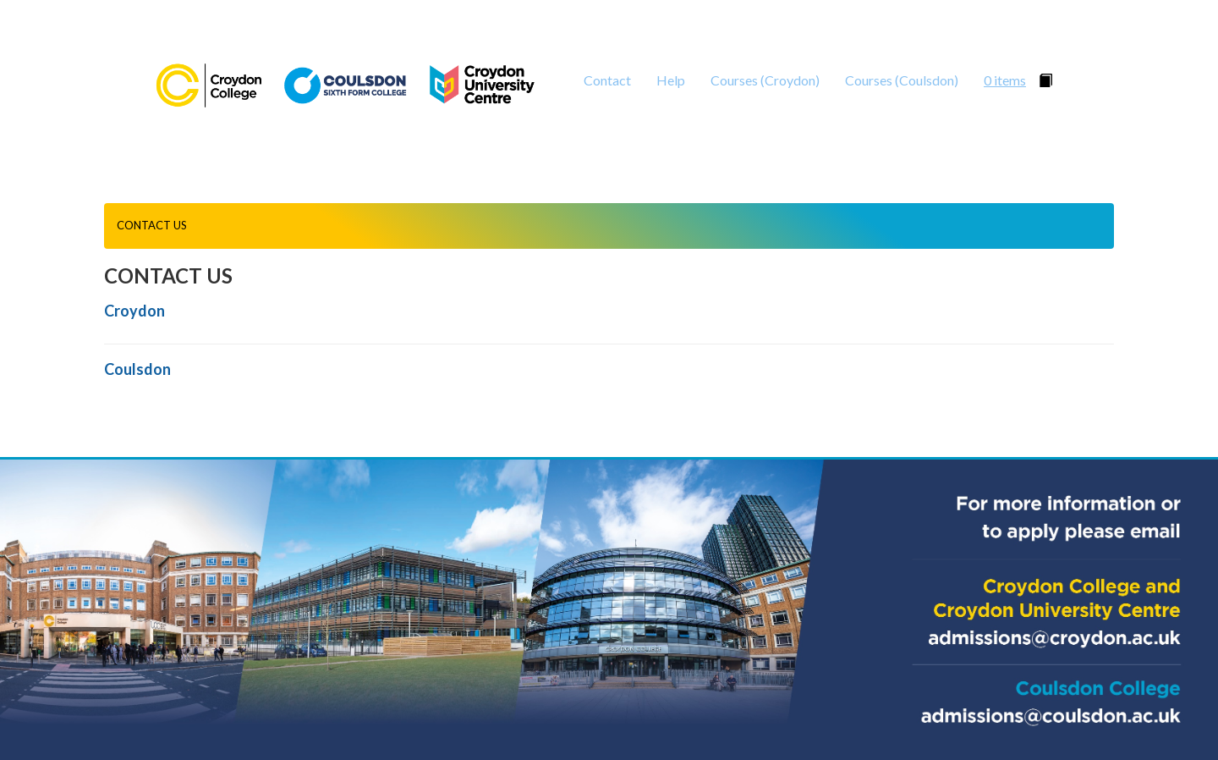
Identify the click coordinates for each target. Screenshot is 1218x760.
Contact (607, 80)
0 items (1005, 80)
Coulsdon (137, 369)
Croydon (134, 310)
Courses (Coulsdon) (901, 80)
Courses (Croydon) (765, 80)
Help (670, 80)
